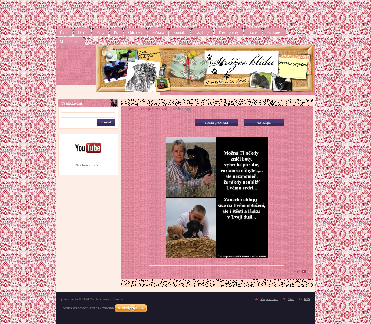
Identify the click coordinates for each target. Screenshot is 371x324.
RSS (296, 6)
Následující (264, 123)
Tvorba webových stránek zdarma (87, 308)
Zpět (296, 272)
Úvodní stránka (242, 6)
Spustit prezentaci (216, 123)
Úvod (131, 109)
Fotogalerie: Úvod (154, 109)
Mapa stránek (273, 6)
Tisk (312, 6)
